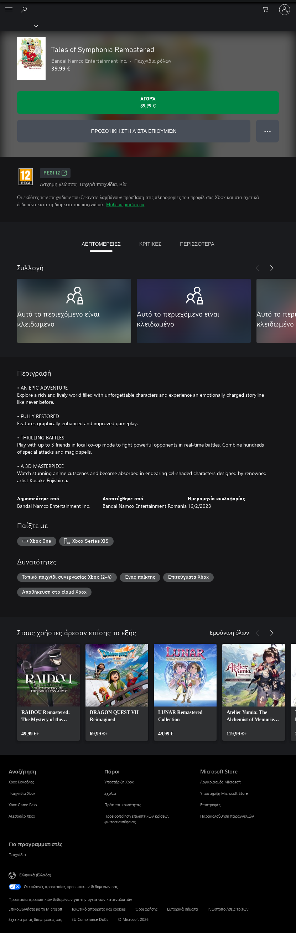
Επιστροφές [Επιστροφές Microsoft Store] (210, 804)
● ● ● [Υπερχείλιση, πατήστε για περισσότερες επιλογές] (267, 131)
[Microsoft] (147, 5)
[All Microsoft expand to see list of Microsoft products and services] (8, 9)
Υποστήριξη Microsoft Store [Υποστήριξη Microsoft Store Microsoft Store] (224, 793)
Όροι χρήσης (146, 909)
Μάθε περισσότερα (125, 204)
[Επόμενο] (272, 268)
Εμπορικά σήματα (182, 909)
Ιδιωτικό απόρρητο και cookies (99, 909)
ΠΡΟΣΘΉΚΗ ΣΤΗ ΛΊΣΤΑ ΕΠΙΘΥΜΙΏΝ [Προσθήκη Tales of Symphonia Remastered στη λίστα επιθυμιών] (134, 130)
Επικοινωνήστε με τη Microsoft (35, 909)
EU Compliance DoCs (90, 919)
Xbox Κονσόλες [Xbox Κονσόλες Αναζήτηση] (21, 782)
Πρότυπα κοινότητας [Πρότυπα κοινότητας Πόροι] (122, 804)
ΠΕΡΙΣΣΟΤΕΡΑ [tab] (197, 243)
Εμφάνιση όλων (229, 632)
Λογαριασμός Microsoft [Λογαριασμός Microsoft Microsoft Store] (220, 782)
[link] (48, 692)
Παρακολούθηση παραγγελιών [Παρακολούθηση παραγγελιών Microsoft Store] (227, 816)
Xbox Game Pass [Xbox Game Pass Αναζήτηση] (23, 804)
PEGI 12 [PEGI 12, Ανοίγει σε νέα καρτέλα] (55, 173)
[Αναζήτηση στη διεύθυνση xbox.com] (25, 9)
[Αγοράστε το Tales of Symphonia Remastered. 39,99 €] (148, 102)
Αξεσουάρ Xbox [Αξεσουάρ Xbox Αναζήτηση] (22, 816)
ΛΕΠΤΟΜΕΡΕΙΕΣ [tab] (101, 243)
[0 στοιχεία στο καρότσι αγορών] (267, 9)
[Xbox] (18, 25)
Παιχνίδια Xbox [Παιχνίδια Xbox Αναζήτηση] (22, 793)
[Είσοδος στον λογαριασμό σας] (284, 9)
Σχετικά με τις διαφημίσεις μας (35, 919)
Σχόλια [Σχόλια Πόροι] (110, 793)
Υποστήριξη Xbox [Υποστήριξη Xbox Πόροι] (119, 782)
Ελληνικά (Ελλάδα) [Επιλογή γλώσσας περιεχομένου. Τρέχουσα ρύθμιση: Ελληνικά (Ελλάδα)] (35, 874)
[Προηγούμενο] (257, 268)
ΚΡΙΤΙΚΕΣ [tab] (150, 243)
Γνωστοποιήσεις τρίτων (228, 909)
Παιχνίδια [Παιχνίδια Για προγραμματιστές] (17, 854)
